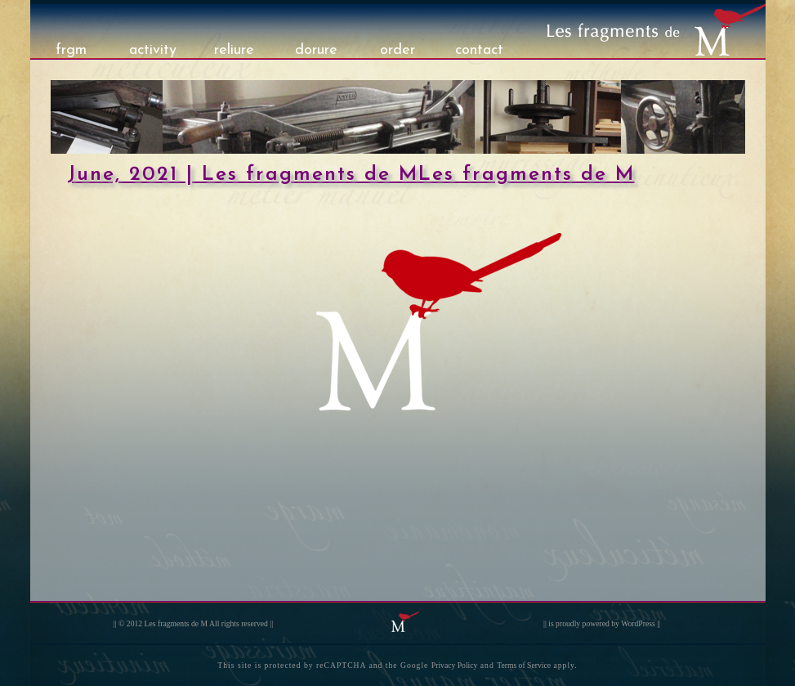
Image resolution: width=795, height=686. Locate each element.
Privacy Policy (454, 665)
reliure (234, 50)
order (397, 50)
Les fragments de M (176, 623)
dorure (316, 50)
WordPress (638, 623)
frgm (71, 50)
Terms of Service (524, 665)
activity (152, 50)
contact (479, 50)
